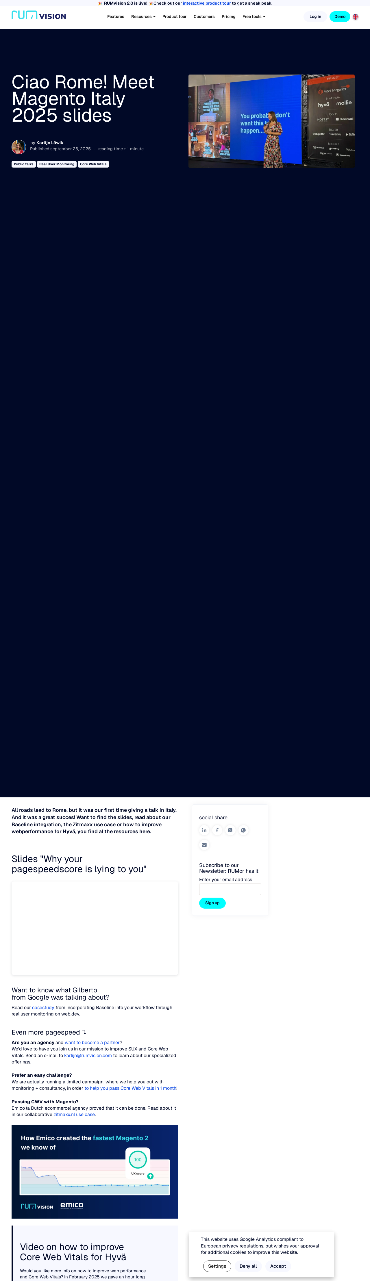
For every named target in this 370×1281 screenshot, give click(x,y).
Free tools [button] (254, 16)
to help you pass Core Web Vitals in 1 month (130, 1088)
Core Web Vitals (93, 164)
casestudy (43, 1008)
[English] (355, 16)
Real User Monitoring (56, 164)
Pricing (229, 16)
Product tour (174, 16)
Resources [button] (143, 16)
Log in (315, 16)
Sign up (212, 902)
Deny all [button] (248, 1266)
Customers (204, 16)
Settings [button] (217, 1266)
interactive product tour (207, 3)
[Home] (39, 16)
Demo (339, 16)
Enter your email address (225, 880)
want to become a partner (92, 1042)
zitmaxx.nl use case (74, 1114)
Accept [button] (278, 1266)
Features (115, 16)
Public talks (24, 164)
